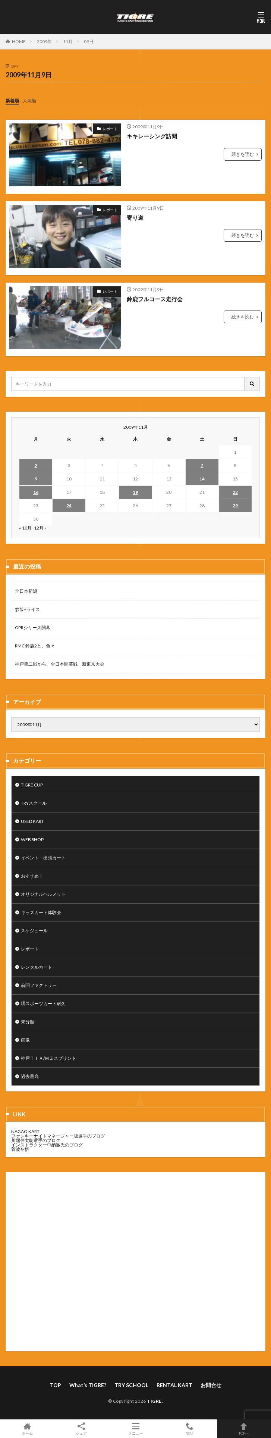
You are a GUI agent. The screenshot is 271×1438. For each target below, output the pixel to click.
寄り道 (135, 217)
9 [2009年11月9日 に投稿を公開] (36, 479)
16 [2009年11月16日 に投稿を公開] (35, 492)
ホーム (27, 1428)
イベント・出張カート (43, 857)
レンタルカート (36, 967)
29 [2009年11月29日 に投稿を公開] (235, 505)
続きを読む (242, 154)
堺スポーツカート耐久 (43, 1003)
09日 (89, 41)
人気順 (29, 100)
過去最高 (30, 1076)
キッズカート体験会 (41, 912)
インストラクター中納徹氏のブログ (47, 1145)
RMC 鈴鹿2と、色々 (35, 646)
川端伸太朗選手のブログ (35, 1140)
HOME (19, 41)
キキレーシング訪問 (152, 136)
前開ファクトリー (39, 985)
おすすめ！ (32, 876)
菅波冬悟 (20, 1149)
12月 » (40, 528)
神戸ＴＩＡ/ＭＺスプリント (48, 1058)
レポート (110, 128)
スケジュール (34, 930)
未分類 (27, 1021)
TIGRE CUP (32, 785)
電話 (190, 1428)
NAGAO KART (25, 1131)
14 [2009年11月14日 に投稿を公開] (202, 479)
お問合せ (211, 1385)
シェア (81, 1428)
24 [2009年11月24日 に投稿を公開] (69, 505)
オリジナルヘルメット (43, 894)
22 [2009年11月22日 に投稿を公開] (235, 492)
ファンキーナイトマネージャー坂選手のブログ (58, 1136)
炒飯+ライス (27, 609)
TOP (55, 1385)
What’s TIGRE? (87, 1385)
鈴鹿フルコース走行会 (155, 299)
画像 (25, 1040)
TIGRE (154, 1401)
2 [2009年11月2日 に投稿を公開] (36, 465)
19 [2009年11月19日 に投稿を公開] (135, 492)
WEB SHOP (32, 839)
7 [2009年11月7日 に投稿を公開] (202, 465)
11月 (68, 41)
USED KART (32, 821)
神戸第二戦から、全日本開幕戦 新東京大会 (59, 664)
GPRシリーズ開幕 (32, 627)
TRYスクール (34, 803)
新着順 (12, 100)
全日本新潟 (26, 591)
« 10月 (25, 528)
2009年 (44, 41)
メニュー (135, 1428)
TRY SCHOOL (131, 1385)
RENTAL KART (174, 1385)
